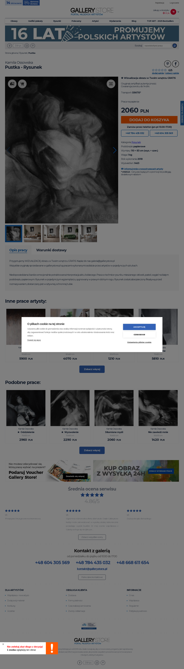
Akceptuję (139, 327)
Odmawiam (139, 334)
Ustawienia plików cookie (139, 342)
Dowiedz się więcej (34, 340)
